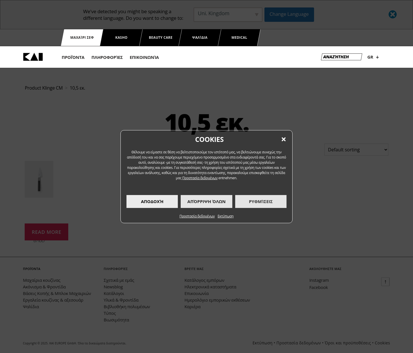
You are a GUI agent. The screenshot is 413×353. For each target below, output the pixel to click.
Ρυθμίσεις (261, 201)
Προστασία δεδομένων (200, 177)
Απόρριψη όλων (206, 201)
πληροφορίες (107, 57)
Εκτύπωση (226, 216)
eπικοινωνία (144, 57)
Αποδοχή (152, 201)
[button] (284, 139)
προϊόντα (73, 57)
